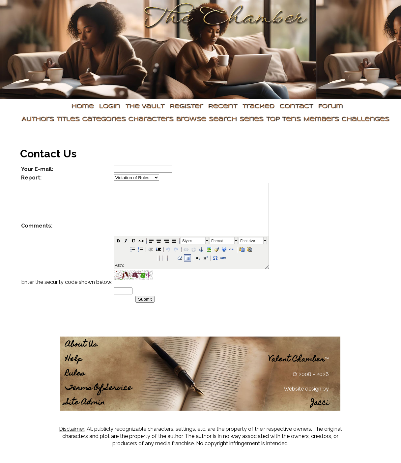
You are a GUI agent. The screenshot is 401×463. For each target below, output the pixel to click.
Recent (222, 106)
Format (217, 241)
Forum (330, 106)
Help (73, 359)
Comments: (36, 226)
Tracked (258, 106)
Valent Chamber (296, 360)
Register (186, 106)
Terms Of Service (98, 388)
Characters (150, 119)
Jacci (320, 403)
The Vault (144, 106)
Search (223, 119)
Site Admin (85, 403)
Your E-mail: (37, 169)
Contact (296, 106)
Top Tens (283, 119)
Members (321, 119)
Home (82, 106)
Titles (67, 119)
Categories (104, 119)
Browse (191, 119)
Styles (187, 241)
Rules (75, 374)
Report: (31, 178)
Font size (247, 241)
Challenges (365, 119)
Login (109, 106)
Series (251, 119)
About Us (81, 345)
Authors (37, 119)
